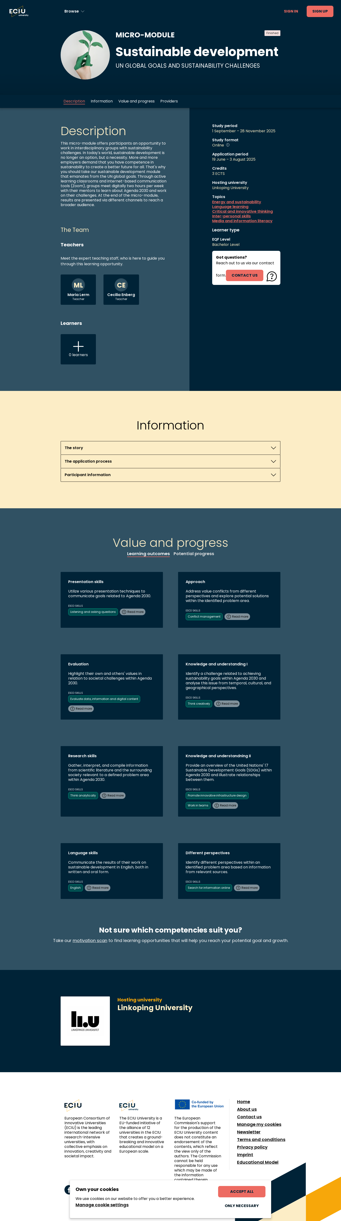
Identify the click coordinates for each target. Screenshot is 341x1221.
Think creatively (199, 704)
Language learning (230, 206)
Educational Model (257, 1162)
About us (247, 1109)
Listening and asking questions (93, 612)
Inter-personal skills (231, 216)
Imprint (245, 1155)
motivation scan (90, 940)
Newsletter (248, 1132)
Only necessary (242, 1205)
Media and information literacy (242, 221)
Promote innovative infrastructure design (217, 795)
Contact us (249, 1117)
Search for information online (209, 888)
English (75, 888)
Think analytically (83, 795)
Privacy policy (252, 1147)
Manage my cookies (259, 1124)
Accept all (242, 1191)
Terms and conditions (261, 1139)
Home (243, 1102)
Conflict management (204, 617)
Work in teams (198, 805)
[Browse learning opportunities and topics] (74, 11)
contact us (245, 275)
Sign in (291, 11)
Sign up (320, 11)
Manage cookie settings (102, 1205)
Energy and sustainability (236, 202)
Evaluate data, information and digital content (104, 699)
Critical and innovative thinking (242, 211)
